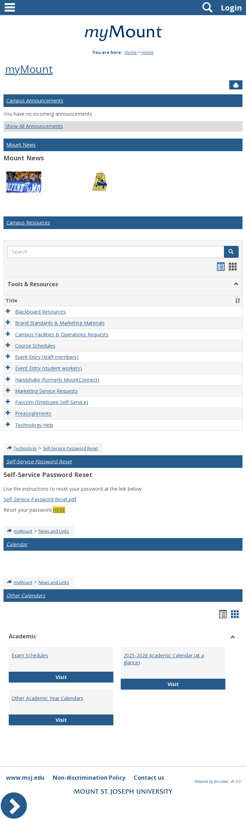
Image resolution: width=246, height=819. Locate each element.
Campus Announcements (34, 100)
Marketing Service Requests (46, 391)
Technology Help (34, 425)
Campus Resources (28, 222)
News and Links (53, 531)
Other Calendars (25, 595)
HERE (59, 509)
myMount (29, 69)
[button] (236, 284)
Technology (25, 448)
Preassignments (33, 413)
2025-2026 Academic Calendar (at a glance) (164, 659)
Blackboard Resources (40, 311)
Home (131, 52)
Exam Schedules (30, 655)
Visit (81, 676)
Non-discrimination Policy (89, 777)
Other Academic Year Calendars (47, 698)
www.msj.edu (25, 777)
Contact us (149, 777)
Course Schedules (35, 345)
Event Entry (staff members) (46, 357)
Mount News (21, 144)
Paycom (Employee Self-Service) (51, 402)
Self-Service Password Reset (70, 448)
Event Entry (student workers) (48, 368)
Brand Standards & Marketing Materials (60, 323)
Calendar (17, 544)
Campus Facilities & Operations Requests (61, 334)
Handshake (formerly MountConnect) (57, 379)
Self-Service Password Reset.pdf (39, 499)
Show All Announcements (34, 126)
